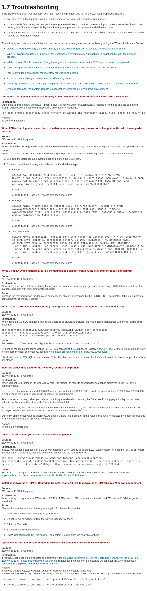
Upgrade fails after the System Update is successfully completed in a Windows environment (57, 88)
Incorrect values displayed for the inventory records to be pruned (42, 72)
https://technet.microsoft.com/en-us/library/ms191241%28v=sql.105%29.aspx (44, 475)
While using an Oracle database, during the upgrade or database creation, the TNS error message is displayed (68, 62)
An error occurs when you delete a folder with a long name (39, 78)
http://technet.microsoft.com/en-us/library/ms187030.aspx (75, 351)
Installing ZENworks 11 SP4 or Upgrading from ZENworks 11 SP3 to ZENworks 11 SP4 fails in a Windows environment (72, 83)
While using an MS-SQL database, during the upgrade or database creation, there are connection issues (64, 67)
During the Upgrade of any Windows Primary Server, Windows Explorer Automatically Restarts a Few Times (66, 48)
